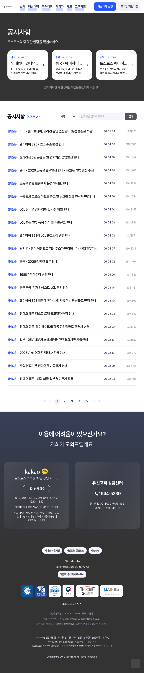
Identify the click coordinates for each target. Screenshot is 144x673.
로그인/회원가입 (129, 6)
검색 (130, 116)
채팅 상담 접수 (36, 488)
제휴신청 (95, 550)
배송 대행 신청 (105, 6)
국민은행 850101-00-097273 (72, 567)
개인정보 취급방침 (75, 550)
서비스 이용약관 (52, 550)
